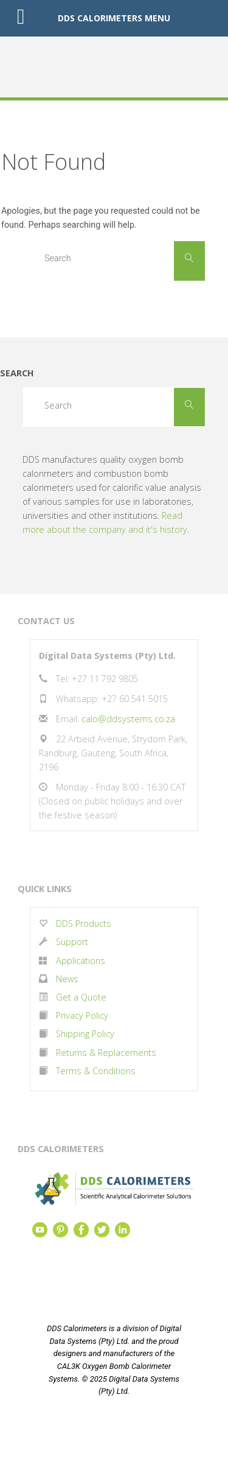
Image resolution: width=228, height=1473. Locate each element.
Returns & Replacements (106, 1052)
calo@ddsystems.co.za (128, 719)
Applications (80, 960)
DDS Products (82, 923)
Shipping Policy (85, 1033)
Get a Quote (81, 997)
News (67, 979)
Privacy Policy (82, 1015)
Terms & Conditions (96, 1071)
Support (72, 941)
